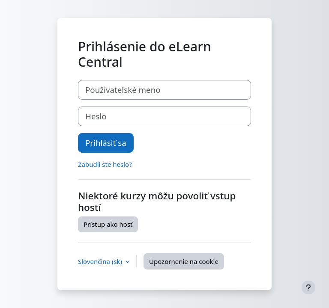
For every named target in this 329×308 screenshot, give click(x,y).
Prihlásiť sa (105, 142)
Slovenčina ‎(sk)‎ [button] (101, 261)
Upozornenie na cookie (183, 261)
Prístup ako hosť (108, 224)
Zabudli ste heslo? (105, 164)
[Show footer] (308, 287)
